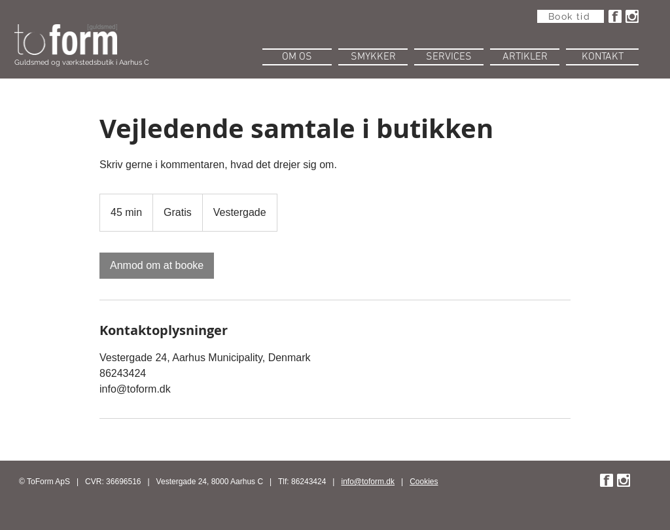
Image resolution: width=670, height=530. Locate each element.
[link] (156, 266)
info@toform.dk (368, 481)
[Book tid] (570, 16)
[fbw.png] (615, 16)
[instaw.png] (632, 16)
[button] (297, 55)
